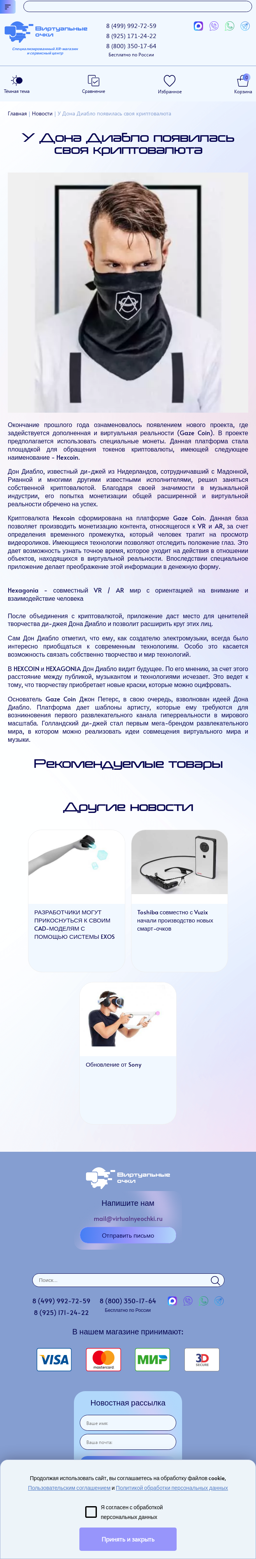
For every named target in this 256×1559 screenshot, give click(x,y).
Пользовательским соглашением (69, 1487)
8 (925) (131, 35)
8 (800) (131, 50)
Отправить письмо (128, 1235)
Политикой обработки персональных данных (172, 1487)
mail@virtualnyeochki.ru (128, 1218)
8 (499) (131, 25)
